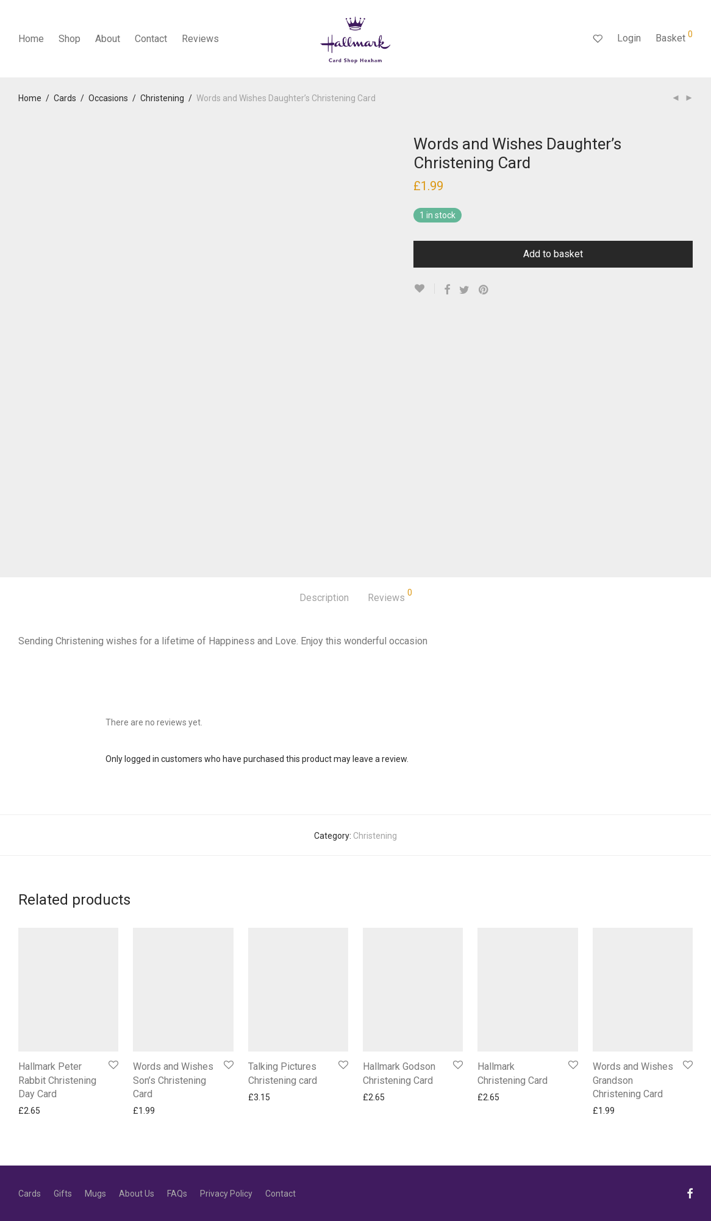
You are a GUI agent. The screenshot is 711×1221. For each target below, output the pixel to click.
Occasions (108, 98)
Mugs (95, 1193)
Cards (65, 98)
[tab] (324, 598)
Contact (151, 38)
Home (31, 38)
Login (629, 38)
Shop (69, 38)
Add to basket (553, 254)
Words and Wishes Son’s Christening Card (173, 1080)
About (107, 38)
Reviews (200, 38)
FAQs (177, 1193)
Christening (162, 98)
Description (324, 597)
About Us (136, 1193)
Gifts (63, 1193)
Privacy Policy (226, 1193)
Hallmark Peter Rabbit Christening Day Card (57, 1080)
